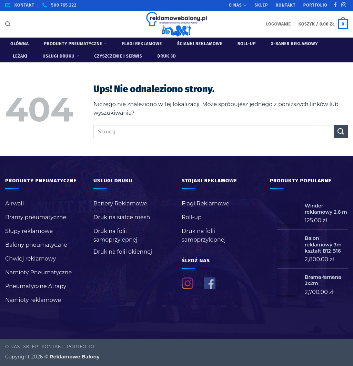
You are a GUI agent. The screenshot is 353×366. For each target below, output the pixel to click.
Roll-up (247, 43)
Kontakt (286, 5)
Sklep (261, 5)
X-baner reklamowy (294, 43)
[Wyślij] (341, 131)
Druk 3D (166, 56)
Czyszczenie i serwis (118, 56)
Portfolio (315, 5)
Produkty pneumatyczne (75, 43)
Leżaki (20, 56)
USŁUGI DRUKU (61, 56)
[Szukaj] (7, 24)
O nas (238, 5)
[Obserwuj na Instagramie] (343, 5)
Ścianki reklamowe (199, 43)
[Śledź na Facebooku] (335, 5)
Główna (19, 43)
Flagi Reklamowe (142, 43)
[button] (278, 24)
